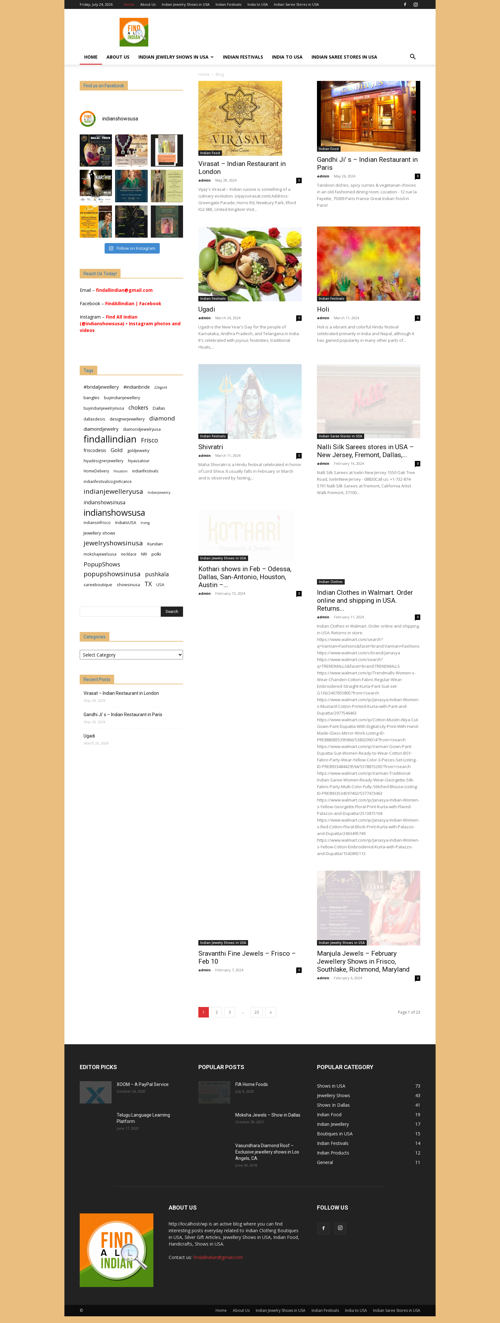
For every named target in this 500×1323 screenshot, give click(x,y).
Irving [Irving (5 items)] (145, 523)
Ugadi (206, 309)
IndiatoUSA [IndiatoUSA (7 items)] (125, 522)
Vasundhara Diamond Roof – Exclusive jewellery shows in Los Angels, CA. (267, 1152)
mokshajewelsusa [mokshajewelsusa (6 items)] (100, 554)
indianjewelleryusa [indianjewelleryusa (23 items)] (113, 491)
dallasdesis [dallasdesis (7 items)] (94, 419)
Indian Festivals (228, 4)
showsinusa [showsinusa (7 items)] (128, 584)
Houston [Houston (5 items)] (121, 471)
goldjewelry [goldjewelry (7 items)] (138, 450)
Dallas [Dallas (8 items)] (159, 408)
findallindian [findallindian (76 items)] (110, 439)
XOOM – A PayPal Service (143, 1084)
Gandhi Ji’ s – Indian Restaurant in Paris (123, 714)
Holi (323, 309)
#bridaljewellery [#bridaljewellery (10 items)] (101, 387)
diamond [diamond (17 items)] (162, 418)
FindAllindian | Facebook (133, 303)
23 (256, 1012)
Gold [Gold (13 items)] (117, 450)
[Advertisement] (304, 32)
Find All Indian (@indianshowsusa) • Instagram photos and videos (130, 323)
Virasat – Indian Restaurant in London (121, 693)
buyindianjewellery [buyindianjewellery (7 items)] (122, 397)
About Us (148, 4)
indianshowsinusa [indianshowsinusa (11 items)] (104, 502)
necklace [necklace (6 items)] (128, 554)
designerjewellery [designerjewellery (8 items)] (127, 419)
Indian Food (210, 153)
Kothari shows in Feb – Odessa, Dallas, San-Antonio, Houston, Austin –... (244, 595)
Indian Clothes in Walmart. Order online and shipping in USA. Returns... (365, 600)
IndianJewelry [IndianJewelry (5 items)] (159, 492)
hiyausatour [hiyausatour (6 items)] (139, 460)
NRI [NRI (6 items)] (144, 554)
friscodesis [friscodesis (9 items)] (95, 450)
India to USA (257, 4)
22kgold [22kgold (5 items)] (160, 387)
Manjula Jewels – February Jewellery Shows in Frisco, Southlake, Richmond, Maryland (363, 961)
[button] (412, 57)
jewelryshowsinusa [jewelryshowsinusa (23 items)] (113, 543)
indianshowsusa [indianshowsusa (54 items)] (114, 512)
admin (204, 180)
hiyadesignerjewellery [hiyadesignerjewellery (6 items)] (103, 460)
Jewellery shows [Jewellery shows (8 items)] (99, 533)
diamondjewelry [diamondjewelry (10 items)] (101, 429)
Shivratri (210, 447)
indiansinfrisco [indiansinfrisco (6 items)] (97, 522)
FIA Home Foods (251, 1084)
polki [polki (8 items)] (156, 554)
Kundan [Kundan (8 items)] (155, 544)
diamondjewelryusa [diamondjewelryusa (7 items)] (142, 429)
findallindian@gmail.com (124, 290)
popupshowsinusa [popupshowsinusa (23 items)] (112, 574)
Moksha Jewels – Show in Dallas (267, 1115)
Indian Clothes (331, 581)
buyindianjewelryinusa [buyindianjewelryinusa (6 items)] (104, 408)
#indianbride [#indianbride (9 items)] (136, 387)
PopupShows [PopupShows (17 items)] (102, 564)
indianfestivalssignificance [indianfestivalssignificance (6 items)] (108, 481)
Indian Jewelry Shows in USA (186, 4)
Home (129, 4)
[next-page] (270, 1012)
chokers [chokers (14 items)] (138, 407)
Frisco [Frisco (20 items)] (149, 440)
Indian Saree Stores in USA (296, 4)
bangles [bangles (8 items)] (91, 397)
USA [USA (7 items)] (160, 584)
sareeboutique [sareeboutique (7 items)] (98, 584)
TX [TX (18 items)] (148, 584)
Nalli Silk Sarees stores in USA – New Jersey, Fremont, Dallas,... (365, 451)
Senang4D (90, 768)
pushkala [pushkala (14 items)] (157, 574)
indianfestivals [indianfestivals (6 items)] (145, 470)
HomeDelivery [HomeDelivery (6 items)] (96, 470)
